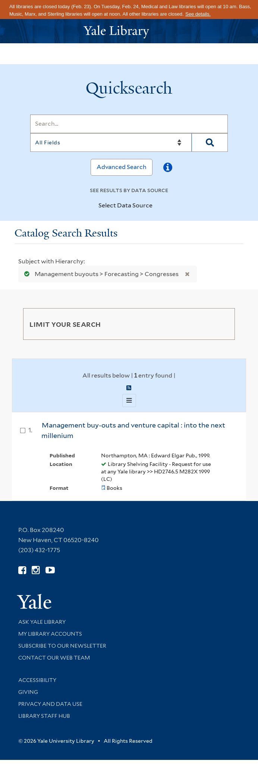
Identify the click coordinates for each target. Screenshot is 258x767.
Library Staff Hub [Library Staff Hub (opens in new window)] (44, 716)
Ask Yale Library (42, 622)
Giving (28, 692)
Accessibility (37, 680)
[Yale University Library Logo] (129, 31)
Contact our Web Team (54, 658)
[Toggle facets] (220, 324)
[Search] (128, 124)
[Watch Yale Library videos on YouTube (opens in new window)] (50, 570)
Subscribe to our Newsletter (62, 646)
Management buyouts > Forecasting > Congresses (100, 274)
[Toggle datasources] (158, 205)
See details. (198, 14)
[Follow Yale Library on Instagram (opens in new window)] (36, 570)
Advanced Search (122, 166)
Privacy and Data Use (50, 704)
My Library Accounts (50, 634)
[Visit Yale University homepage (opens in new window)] (34, 599)
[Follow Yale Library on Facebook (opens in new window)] (22, 570)
